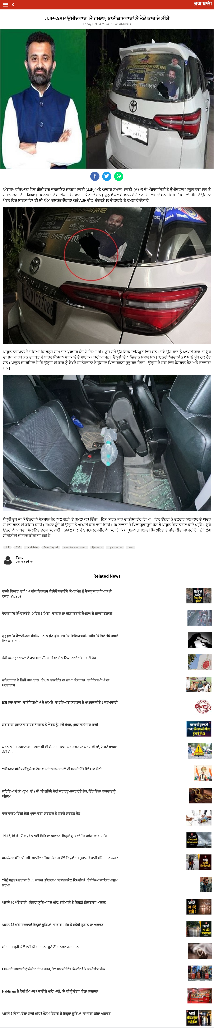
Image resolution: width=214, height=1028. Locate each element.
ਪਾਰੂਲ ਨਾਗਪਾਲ (115, 547)
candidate (32, 547)
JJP (7, 547)
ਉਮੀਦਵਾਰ (97, 547)
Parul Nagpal (50, 547)
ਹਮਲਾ (130, 547)
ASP (17, 547)
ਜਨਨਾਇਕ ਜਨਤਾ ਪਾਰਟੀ (75, 547)
